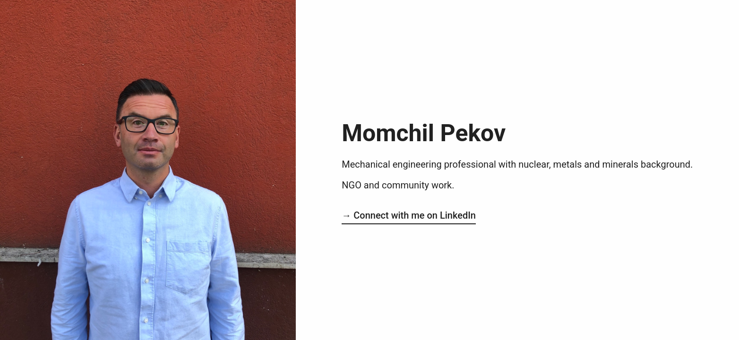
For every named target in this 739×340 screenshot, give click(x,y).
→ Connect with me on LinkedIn (409, 215)
